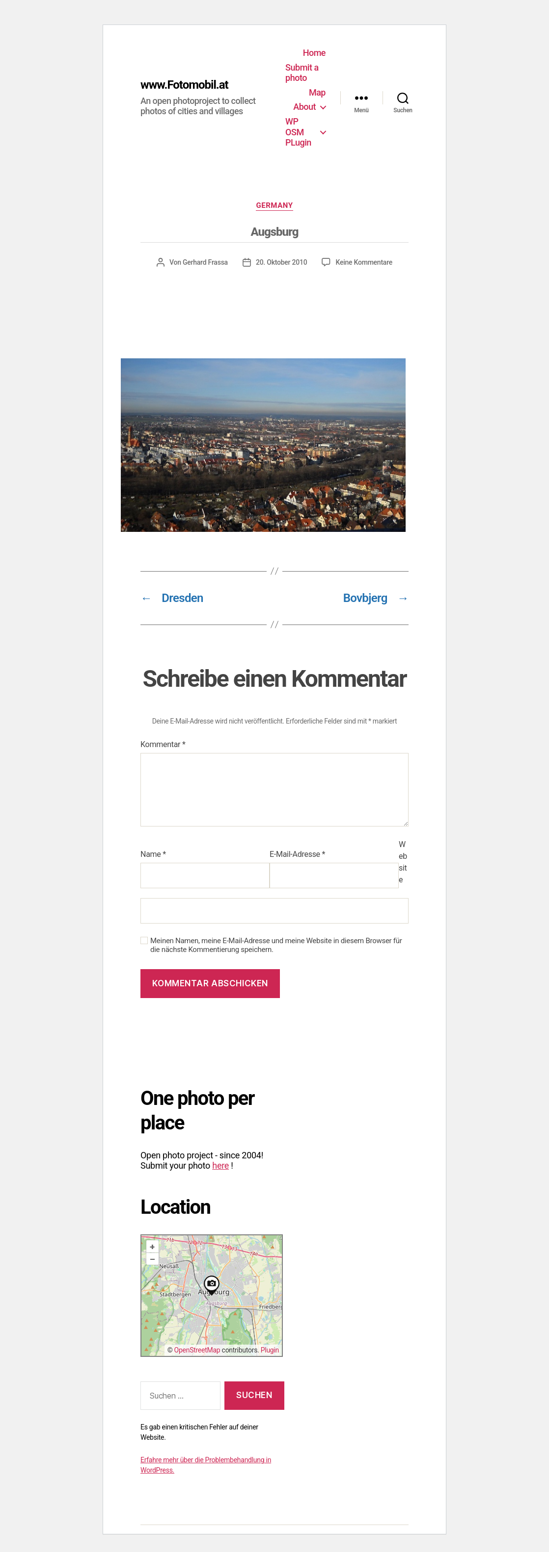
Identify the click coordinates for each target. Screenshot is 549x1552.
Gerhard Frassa (205, 262)
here (220, 1165)
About (304, 106)
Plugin (269, 1350)
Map (317, 92)
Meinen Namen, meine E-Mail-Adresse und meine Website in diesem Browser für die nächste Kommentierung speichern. (276, 945)
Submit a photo (301, 72)
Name (153, 854)
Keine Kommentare (363, 262)
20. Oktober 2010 (281, 262)
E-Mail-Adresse (297, 854)
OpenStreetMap (197, 1350)
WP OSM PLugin (298, 132)
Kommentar (163, 744)
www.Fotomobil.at (184, 85)
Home (314, 53)
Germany (274, 205)
